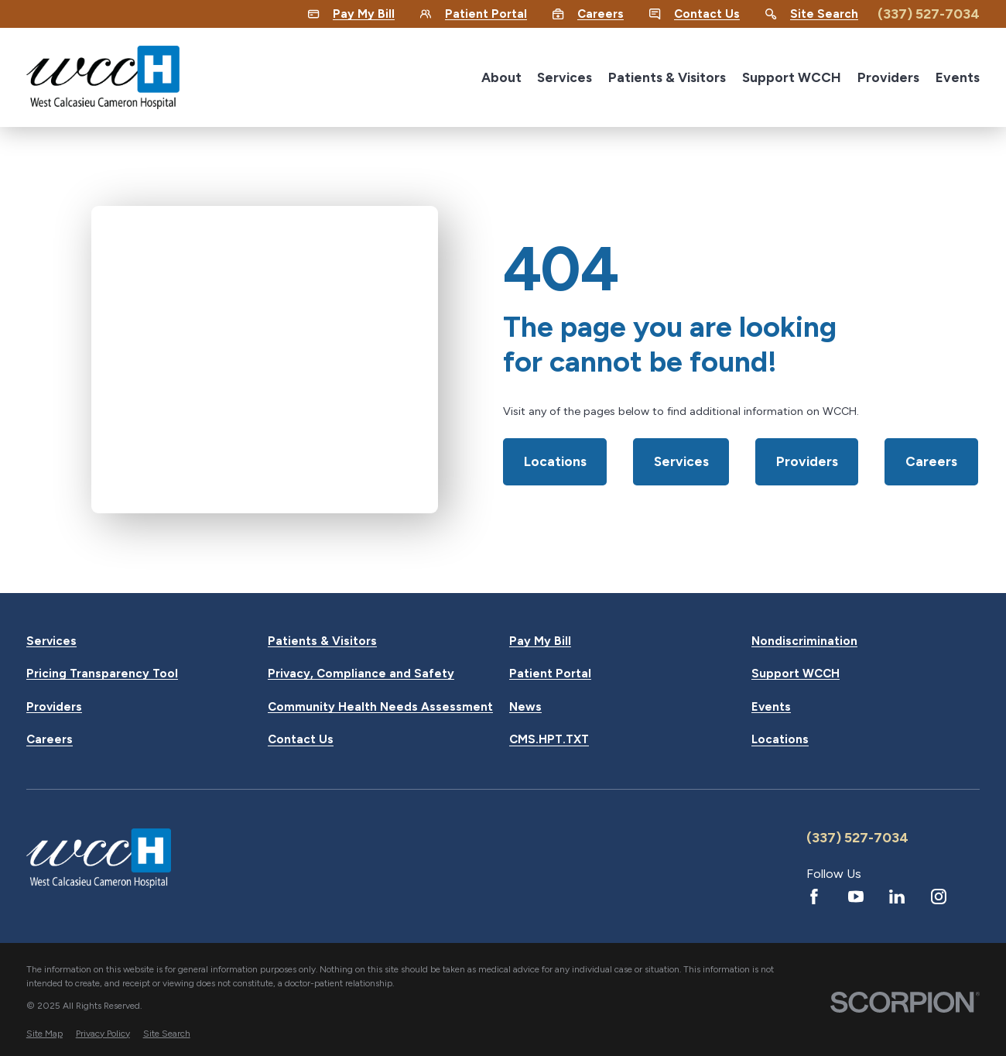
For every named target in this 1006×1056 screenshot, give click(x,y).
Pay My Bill (540, 641)
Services (681, 461)
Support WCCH (795, 674)
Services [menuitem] (564, 77)
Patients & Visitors (322, 641)
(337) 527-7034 (929, 13)
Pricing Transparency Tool (102, 674)
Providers (807, 461)
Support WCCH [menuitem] (791, 77)
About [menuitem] (501, 77)
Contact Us (301, 740)
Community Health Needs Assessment (380, 707)
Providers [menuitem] (888, 77)
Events (771, 707)
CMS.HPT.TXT (549, 740)
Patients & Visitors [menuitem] (667, 77)
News (525, 707)
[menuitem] (44, 1034)
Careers (931, 461)
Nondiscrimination (804, 641)
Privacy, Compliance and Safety (361, 674)
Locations (555, 461)
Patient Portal (550, 674)
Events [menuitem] (958, 77)
